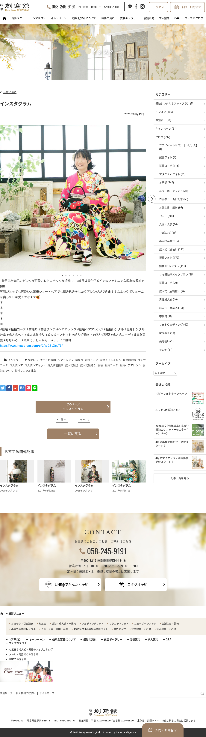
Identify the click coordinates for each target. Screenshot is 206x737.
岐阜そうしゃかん (110, 360)
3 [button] (70, 275)
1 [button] (62, 275)
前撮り (79, 360)
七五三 (42, 623)
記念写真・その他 (141, 629)
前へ (63, 420)
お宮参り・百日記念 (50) (173, 199)
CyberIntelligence (126, 732)
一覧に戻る (9, 92)
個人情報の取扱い (26, 693)
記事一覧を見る (180, 478)
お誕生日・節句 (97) (171, 207)
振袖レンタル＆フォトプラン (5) (174, 103)
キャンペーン (59, 18)
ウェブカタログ (194, 18)
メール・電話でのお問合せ (23, 654)
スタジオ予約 (137, 585)
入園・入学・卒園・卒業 (54, 629)
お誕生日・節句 (170, 623)
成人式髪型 (71, 365)
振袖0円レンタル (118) (172, 266)
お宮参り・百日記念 (22, 623)
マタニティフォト (119, 623)
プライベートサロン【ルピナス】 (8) (179, 147)
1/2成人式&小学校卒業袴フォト (91, 629)
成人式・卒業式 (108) (171, 307)
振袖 (100, 365)
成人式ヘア (16, 365)
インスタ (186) (164, 111)
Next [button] (151, 199)
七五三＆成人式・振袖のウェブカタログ (31, 649)
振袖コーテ (111, 365)
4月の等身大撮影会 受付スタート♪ (171, 444)
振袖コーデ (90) (168, 282)
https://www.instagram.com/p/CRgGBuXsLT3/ (31, 345)
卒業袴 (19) (165, 316)
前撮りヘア (91, 360)
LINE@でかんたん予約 (71, 585)
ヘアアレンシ (65, 360)
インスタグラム (73, 409)
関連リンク (6, 693)
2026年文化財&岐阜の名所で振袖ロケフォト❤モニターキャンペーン (172, 429)
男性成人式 (120, 629)
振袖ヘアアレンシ (130, 365)
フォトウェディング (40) (173, 324)
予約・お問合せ (191, 7)
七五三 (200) (166, 216)
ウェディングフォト (93, 623)
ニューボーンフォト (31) (173, 190)
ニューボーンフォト (145, 623)
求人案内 (164, 18)
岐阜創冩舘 (129, 360)
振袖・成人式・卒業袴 (64, 623)
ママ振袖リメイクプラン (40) (176, 274)
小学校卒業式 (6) (169, 240)
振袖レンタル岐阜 (25, 370)
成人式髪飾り (88, 365)
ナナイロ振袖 (48, 360)
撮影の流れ (108, 18)
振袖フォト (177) (169, 257)
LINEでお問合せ (17, 659)
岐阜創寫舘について (84, 18)
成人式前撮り (55, 365)
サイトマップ (47, 693)
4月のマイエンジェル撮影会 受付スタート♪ (173, 460)
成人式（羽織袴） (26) (172, 291)
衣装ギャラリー (129, 18)
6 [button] (81, 275)
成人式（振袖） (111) (171, 249)
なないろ (33, 360)
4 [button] (73, 275)
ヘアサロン (39, 18)
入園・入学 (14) (168, 224)
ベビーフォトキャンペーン (171, 393)
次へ (83, 420)
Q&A (177, 18)
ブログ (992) (162, 137)
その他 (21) (165, 349)
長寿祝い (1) (166, 341)
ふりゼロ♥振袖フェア (168, 409)
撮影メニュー (19, 18)
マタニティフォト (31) (172, 174)
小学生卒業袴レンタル (23, 629)
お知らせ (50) (163, 120)
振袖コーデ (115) (169, 165)
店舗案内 (149, 18)
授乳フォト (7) (167, 157)
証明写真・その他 (166, 629)
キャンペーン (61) (166, 128)
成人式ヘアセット (35, 365)
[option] (73, 199)
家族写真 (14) (167, 333)
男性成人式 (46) (168, 299)
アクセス (158, 7)
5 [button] (77, 275)
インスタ (13, 360)
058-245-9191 (63, 6)
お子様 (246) (166, 182)
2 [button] (66, 275)
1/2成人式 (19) (167, 232)
